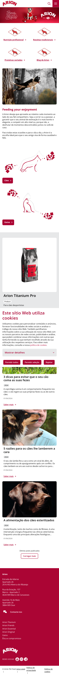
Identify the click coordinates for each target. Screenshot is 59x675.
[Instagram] (21, 659)
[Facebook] (26, 659)
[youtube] (17, 659)
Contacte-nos (16, 612)
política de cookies (38, 345)
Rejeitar (49, 362)
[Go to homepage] (9, 3)
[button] (49, 3)
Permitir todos (11, 362)
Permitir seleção (32, 362)
